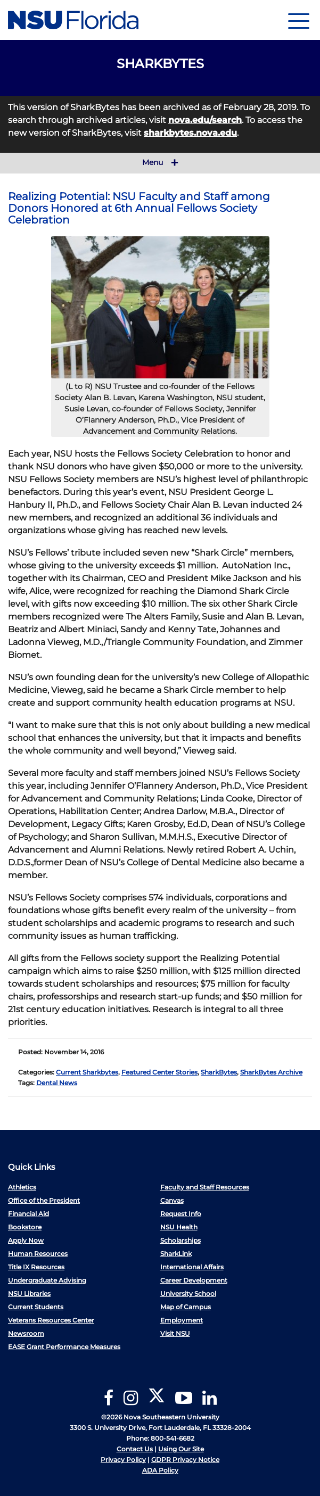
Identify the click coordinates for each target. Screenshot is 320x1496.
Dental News (56, 1083)
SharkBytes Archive (271, 1072)
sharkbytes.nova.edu (190, 133)
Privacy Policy (123, 1460)
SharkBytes (219, 1072)
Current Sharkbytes (87, 1072)
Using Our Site (181, 1449)
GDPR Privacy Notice (185, 1460)
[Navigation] (298, 20)
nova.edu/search (205, 120)
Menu (160, 163)
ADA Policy (160, 1470)
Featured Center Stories (159, 1072)
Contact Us (135, 1449)
